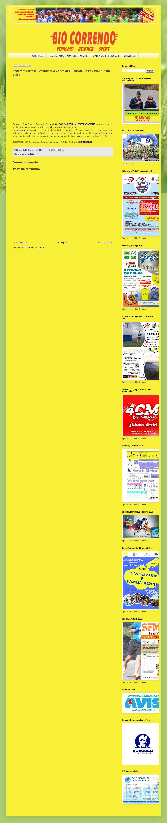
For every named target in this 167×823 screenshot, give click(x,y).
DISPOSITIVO (85, 142)
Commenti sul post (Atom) (32, 247)
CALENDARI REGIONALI (106, 56)
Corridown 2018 (28, 154)
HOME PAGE (37, 56)
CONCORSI (130, 56)
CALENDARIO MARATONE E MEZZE (68, 56)
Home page (63, 243)
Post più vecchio (105, 243)
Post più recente (21, 243)
